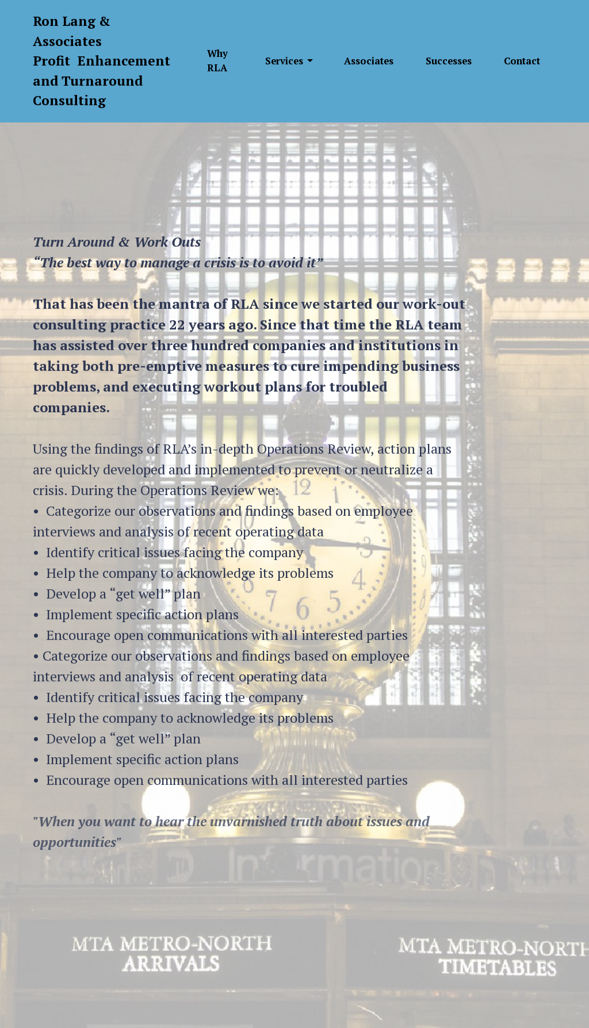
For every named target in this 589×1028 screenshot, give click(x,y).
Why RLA (217, 60)
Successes (449, 61)
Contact (522, 61)
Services (284, 61)
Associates (368, 61)
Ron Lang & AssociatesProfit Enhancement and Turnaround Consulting (101, 60)
